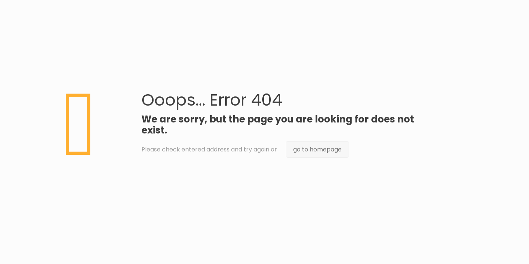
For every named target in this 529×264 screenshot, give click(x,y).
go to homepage (317, 149)
